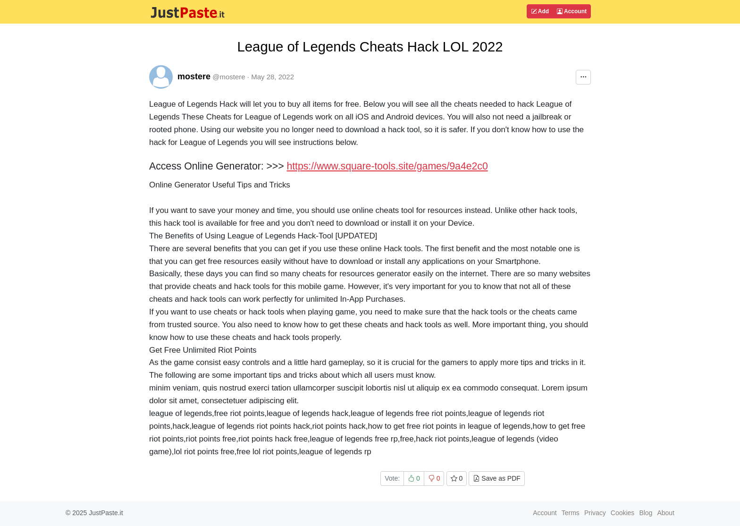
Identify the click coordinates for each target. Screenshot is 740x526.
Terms (571, 513)
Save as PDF (496, 478)
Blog (645, 513)
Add (540, 11)
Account (572, 11)
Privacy (595, 513)
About (665, 513)
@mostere (228, 77)
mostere (193, 76)
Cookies (623, 513)
